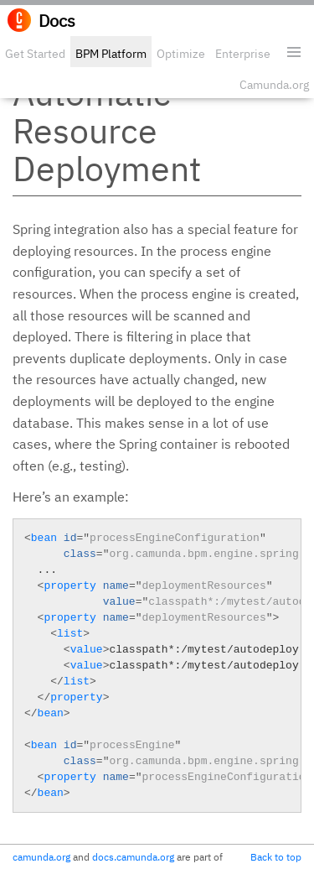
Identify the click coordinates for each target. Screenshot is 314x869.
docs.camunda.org (133, 857)
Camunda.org (274, 84)
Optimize (181, 53)
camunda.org (41, 857)
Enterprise (242, 53)
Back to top (275, 857)
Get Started (35, 53)
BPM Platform (111, 53)
